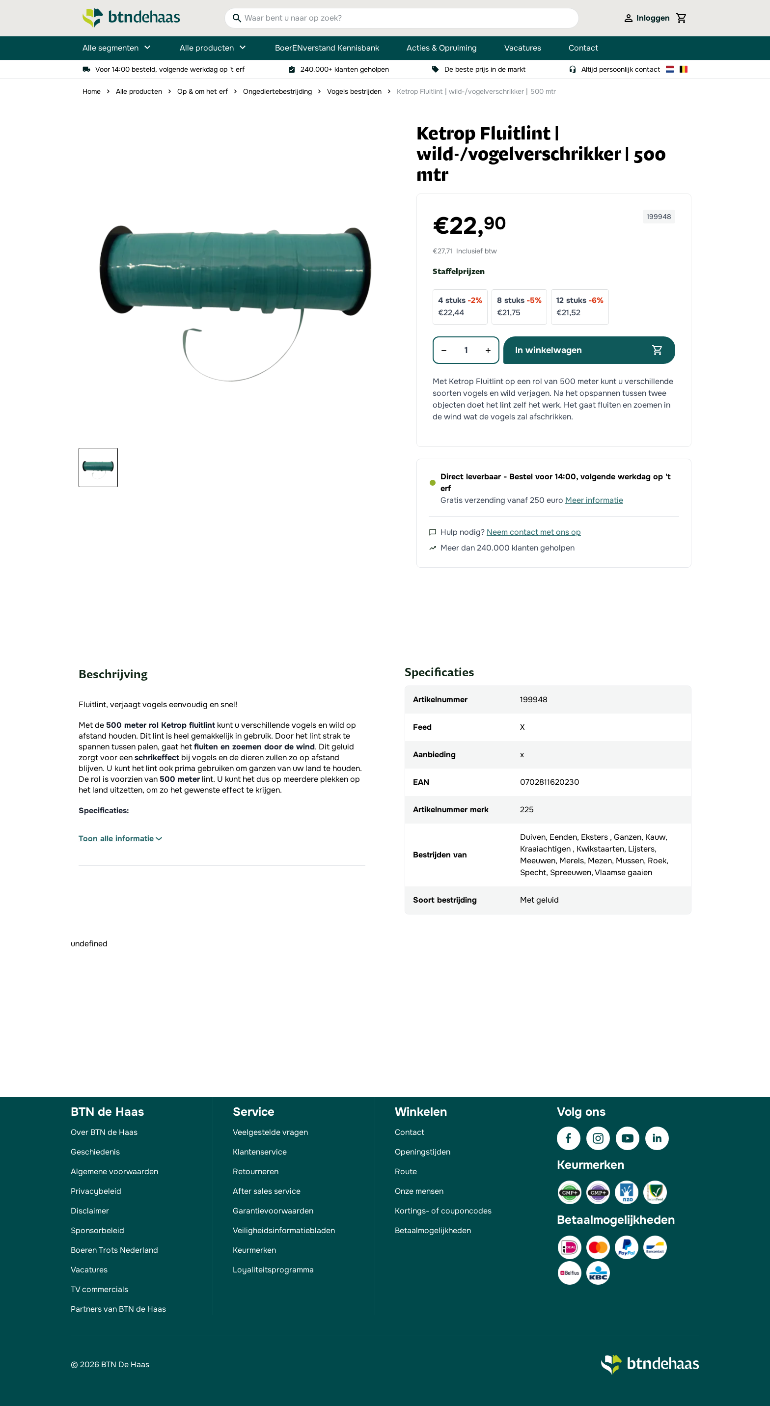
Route (406, 1171)
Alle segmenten (117, 48)
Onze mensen (419, 1191)
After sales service (267, 1191)
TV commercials (99, 1289)
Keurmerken (254, 1250)
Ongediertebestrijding (277, 91)
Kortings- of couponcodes (443, 1211)
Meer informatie (594, 500)
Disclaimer (90, 1211)
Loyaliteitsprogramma (273, 1270)
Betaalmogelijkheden (433, 1230)
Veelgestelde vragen (270, 1132)
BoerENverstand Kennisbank (327, 48)
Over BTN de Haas (104, 1132)
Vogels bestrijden (354, 91)
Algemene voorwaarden (114, 1171)
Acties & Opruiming (442, 48)
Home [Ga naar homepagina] (91, 91)
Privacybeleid (96, 1191)
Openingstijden (422, 1152)
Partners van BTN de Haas (118, 1309)
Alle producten (214, 48)
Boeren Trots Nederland (114, 1250)
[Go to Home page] (131, 18)
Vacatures (522, 48)
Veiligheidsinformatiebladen (284, 1230)
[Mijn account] (646, 18)
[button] (237, 282)
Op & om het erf (202, 91)
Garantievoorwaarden (273, 1211)
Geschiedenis (95, 1152)
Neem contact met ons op (534, 532)
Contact (583, 48)
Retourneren (255, 1171)
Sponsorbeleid (97, 1230)
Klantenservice (260, 1152)
